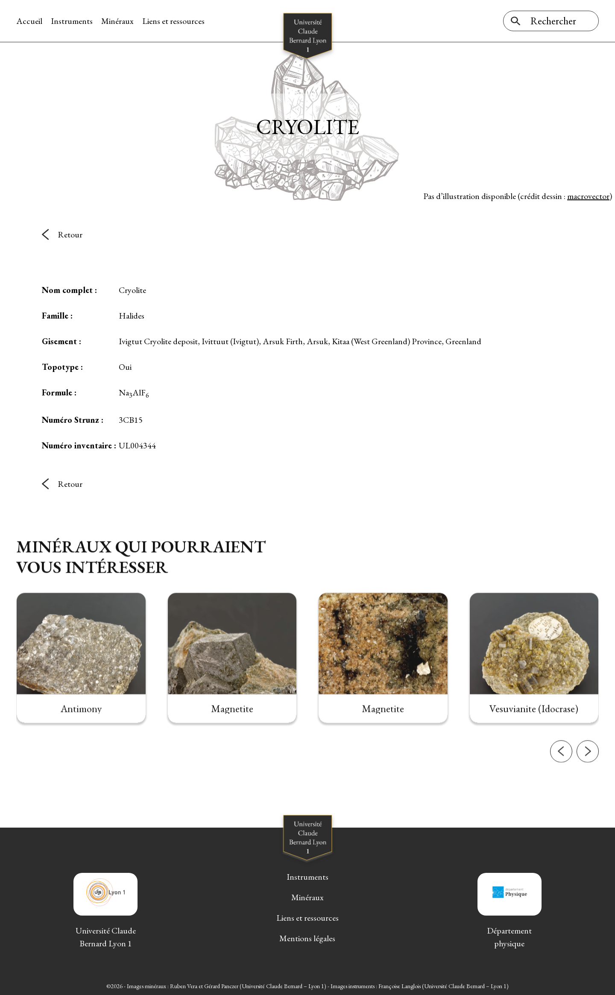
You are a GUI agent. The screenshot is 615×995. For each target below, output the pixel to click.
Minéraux (117, 20)
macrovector (588, 196)
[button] (561, 785)
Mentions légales (307, 938)
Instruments (72, 20)
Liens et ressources (173, 20)
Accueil (29, 20)
